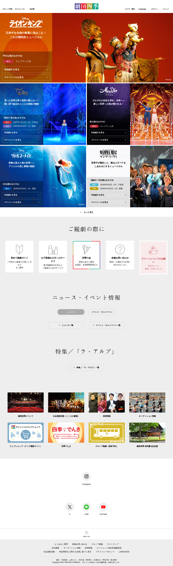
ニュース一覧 (67, 325)
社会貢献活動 (49, 552)
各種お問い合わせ (79, 544)
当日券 (32, 9)
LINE (86, 509)
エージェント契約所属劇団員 (109, 548)
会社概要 (55, 548)
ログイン (154, 9)
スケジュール (20, 9)
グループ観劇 (97, 544)
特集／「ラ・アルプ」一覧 (87, 367)
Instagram (86, 478)
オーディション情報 (72, 548)
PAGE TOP (86, 536)
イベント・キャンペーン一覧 (108, 325)
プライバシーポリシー (105, 552)
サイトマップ (113, 544)
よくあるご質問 (61, 544)
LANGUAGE (124, 552)
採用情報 (88, 548)
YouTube (103, 509)
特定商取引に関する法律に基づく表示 (75, 552)
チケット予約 (7, 9)
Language (142, 9)
